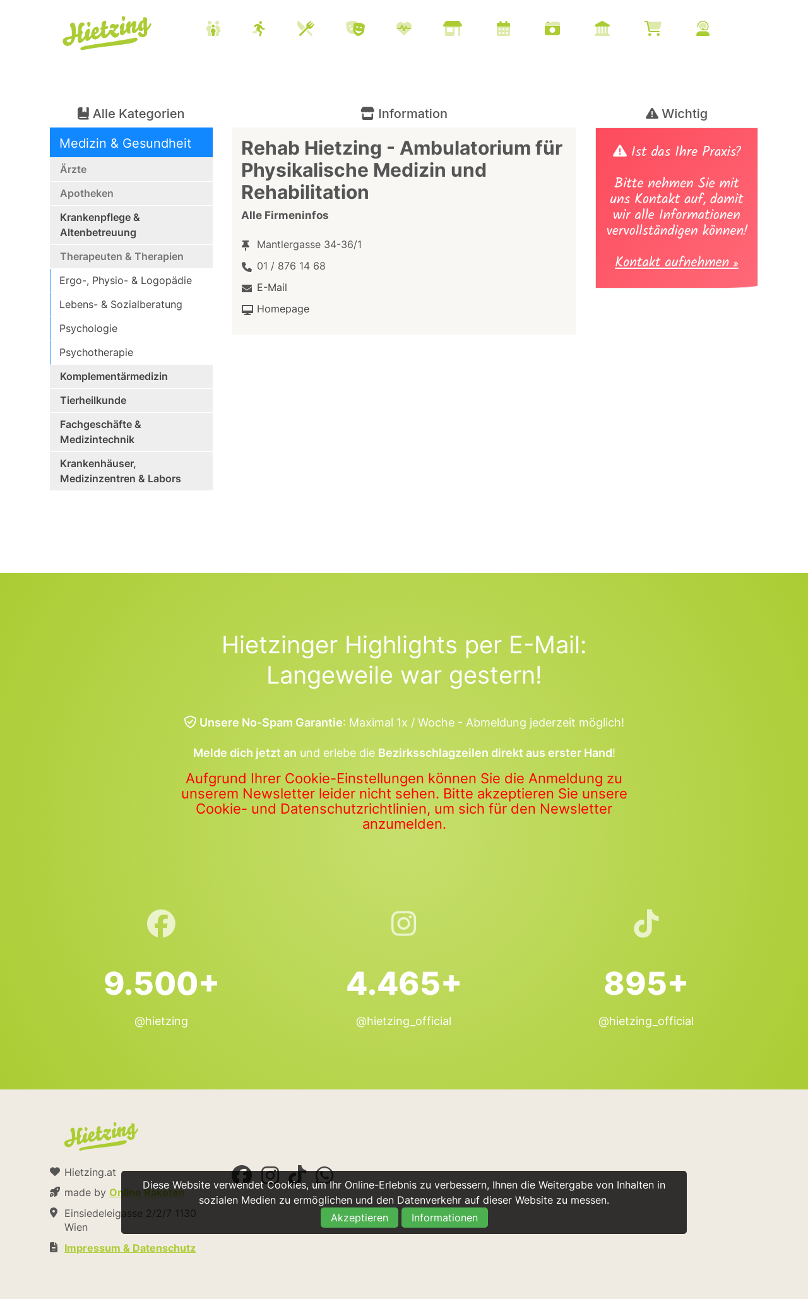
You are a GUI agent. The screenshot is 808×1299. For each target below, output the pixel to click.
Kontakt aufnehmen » (676, 264)
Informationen (445, 1217)
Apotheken (87, 193)
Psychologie (88, 328)
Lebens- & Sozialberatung (120, 304)
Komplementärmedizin (114, 376)
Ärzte (73, 169)
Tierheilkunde (93, 400)
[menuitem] (473, 30)
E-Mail (272, 287)
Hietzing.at (108, 33)
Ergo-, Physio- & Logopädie (125, 280)
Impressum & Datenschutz (130, 1248)
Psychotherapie (96, 352)
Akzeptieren (359, 1217)
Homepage (283, 308)
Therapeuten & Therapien (122, 256)
